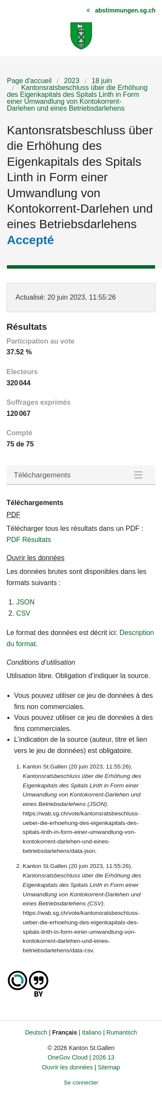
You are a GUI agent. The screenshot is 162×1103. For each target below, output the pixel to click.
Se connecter (81, 1082)
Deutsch (36, 1032)
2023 (71, 80)
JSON (25, 602)
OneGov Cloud (68, 1057)
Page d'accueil (29, 80)
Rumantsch (121, 1032)
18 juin (102, 80)
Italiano (92, 1032)
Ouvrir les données (67, 1067)
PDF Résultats (28, 539)
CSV (23, 613)
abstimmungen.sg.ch (125, 10)
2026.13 (103, 1057)
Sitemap (109, 1067)
